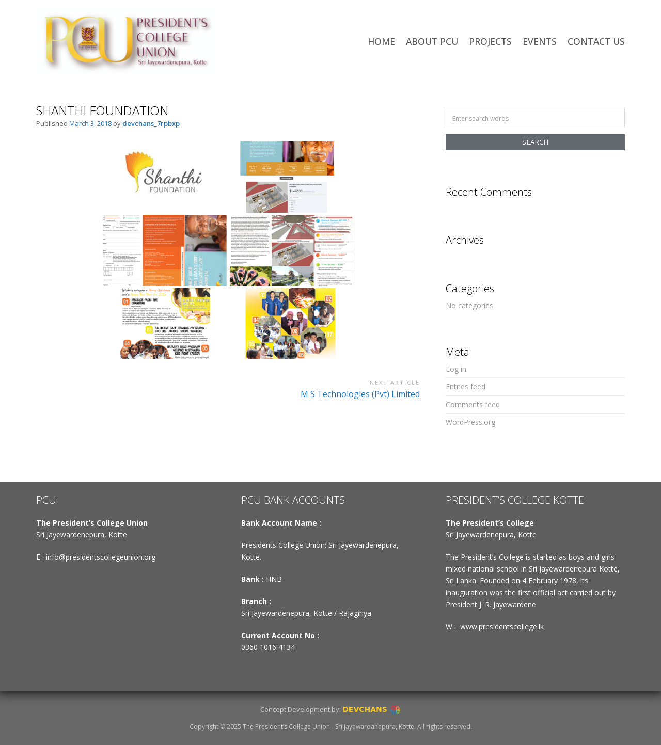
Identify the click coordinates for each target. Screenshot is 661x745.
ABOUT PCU (432, 41)
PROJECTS (490, 41)
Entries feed (465, 386)
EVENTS (540, 41)
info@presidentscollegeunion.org (100, 557)
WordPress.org (470, 422)
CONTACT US (596, 41)
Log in (456, 369)
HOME (381, 41)
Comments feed (473, 404)
